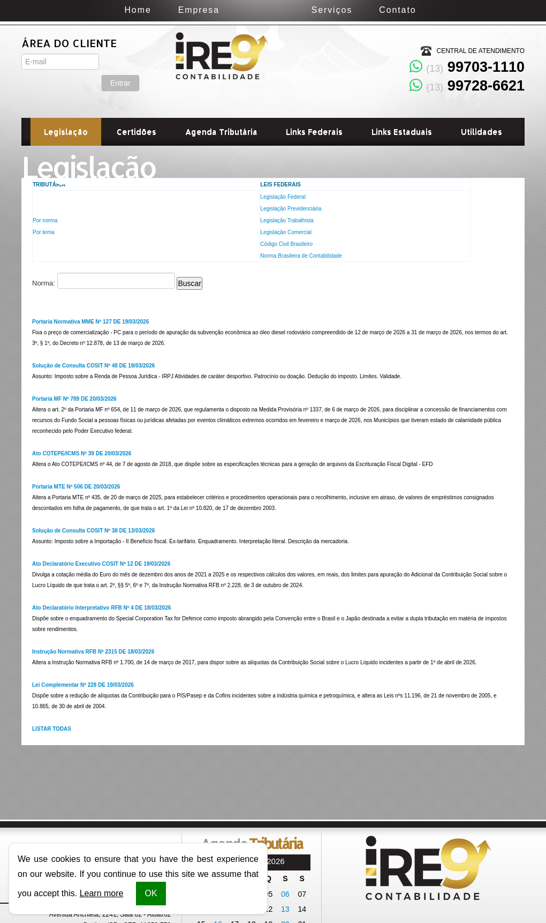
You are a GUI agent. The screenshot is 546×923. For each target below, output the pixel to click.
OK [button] (151, 893)
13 (285, 909)
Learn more (102, 893)
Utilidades (481, 131)
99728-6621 (467, 86)
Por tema (44, 232)
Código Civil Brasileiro (286, 244)
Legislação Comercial (286, 232)
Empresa (155, 9)
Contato (441, 9)
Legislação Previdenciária (290, 209)
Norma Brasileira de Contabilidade (301, 256)
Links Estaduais (401, 131)
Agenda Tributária (221, 131)
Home (93, 9)
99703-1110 (467, 67)
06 (285, 894)
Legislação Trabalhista (287, 220)
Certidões (136, 131)
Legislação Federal (283, 197)
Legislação (66, 131)
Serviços (375, 9)
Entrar (120, 61)
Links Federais (314, 131)
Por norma (45, 220)
